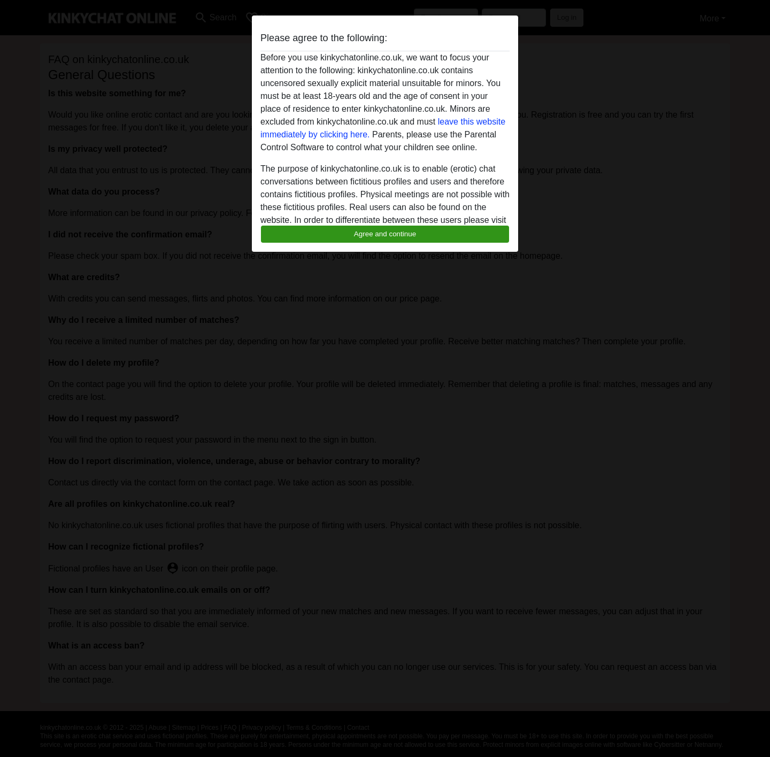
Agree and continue (385, 234)
